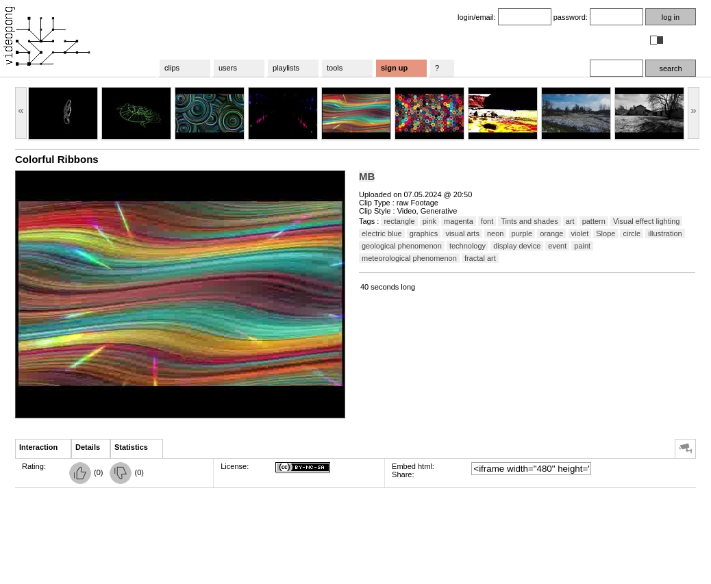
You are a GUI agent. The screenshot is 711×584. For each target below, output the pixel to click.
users (228, 68)
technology (467, 246)
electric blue (382, 233)
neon (495, 233)
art (570, 221)
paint (582, 246)
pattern (594, 221)
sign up (394, 68)
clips (171, 68)
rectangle (399, 221)
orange (551, 233)
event (557, 246)
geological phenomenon (402, 246)
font (487, 221)
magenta (458, 221)
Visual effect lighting (646, 221)
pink (429, 221)
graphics (424, 233)
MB (367, 176)
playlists (286, 68)
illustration (665, 233)
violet (580, 233)
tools (334, 68)
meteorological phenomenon (409, 258)
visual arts (462, 233)
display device (516, 246)
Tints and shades (529, 221)
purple (522, 233)
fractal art (480, 258)
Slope (605, 233)
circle (631, 233)
